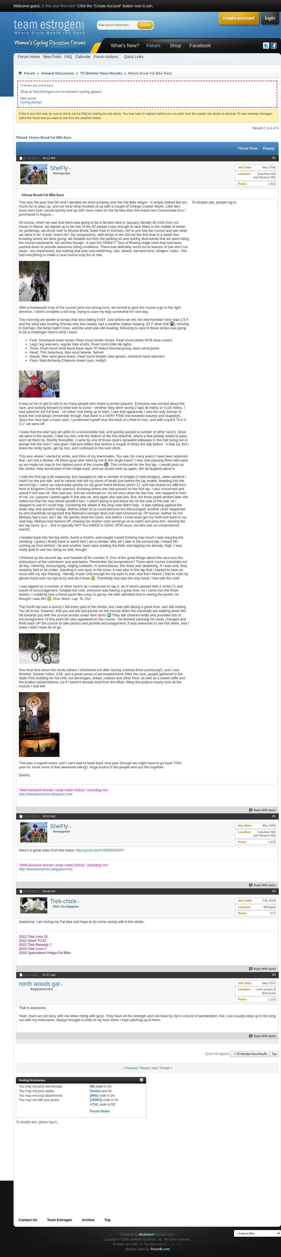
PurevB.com (160, 1249)
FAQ (68, 57)
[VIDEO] (96, 1100)
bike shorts (28, 98)
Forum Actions (106, 57)
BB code (96, 1086)
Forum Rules (100, 1111)
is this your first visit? (59, 6)
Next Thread (160, 1068)
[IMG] (94, 1096)
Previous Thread (137, 1068)
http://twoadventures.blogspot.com (45, 794)
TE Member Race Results (101, 73)
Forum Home (29, 57)
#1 (274, 158)
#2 (274, 816)
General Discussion (57, 73)
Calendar (83, 57)
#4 (274, 975)
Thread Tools (248, 148)
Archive (88, 1220)
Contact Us (28, 1220)
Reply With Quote (262, 810)
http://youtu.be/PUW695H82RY (100, 850)
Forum (153, 45)
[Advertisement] (232, 238)
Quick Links (133, 57)
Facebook (200, 45)
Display (269, 148)
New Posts (52, 57)
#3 (274, 891)
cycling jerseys (31, 102)
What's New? (125, 45)
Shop (175, 45)
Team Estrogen (59, 1220)
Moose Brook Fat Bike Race (50, 137)
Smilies (95, 1091)
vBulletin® (146, 1234)
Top (274, 1054)
